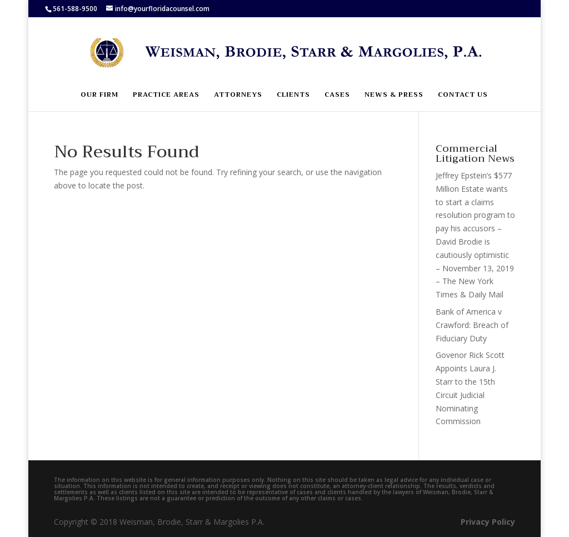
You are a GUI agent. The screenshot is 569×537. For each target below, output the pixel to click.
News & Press (394, 95)
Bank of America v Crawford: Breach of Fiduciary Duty (472, 325)
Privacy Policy (488, 521)
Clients (293, 95)
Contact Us (463, 95)
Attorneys (238, 95)
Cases (337, 95)
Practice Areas (166, 95)
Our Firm (99, 95)
